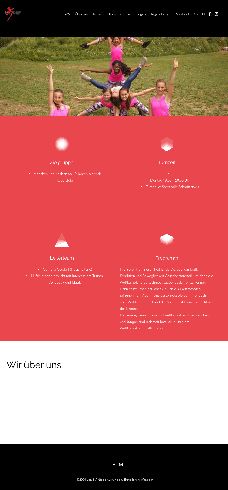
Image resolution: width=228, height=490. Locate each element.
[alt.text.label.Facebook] (209, 14)
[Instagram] (216, 14)
